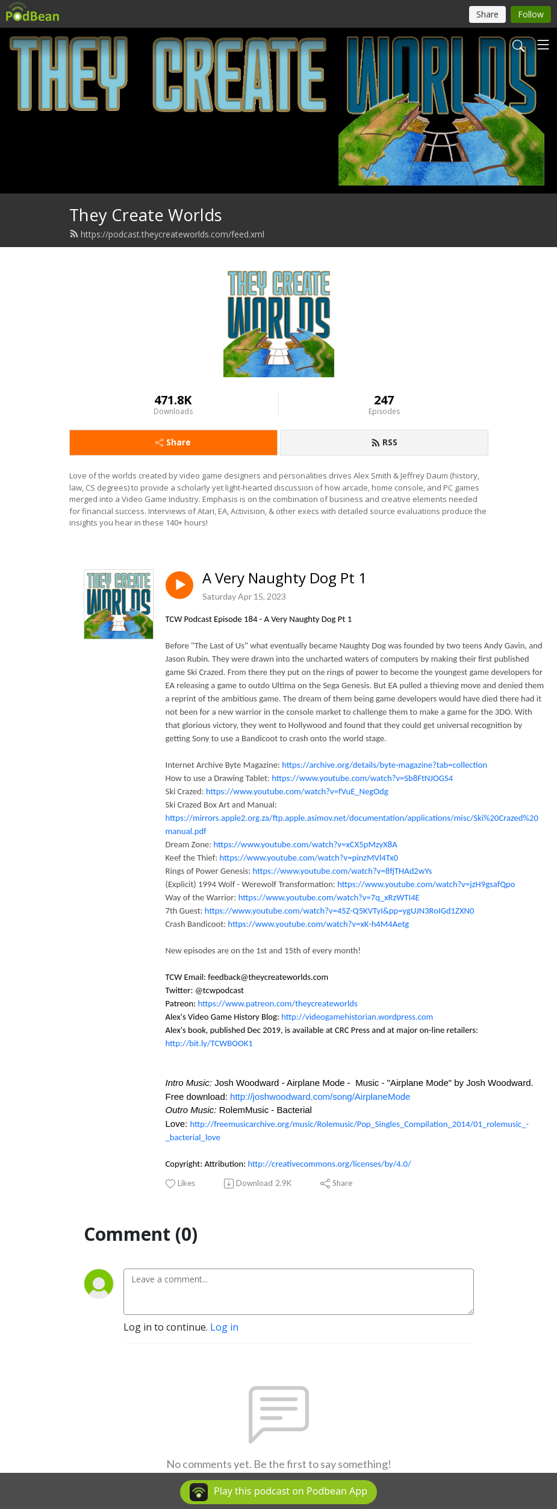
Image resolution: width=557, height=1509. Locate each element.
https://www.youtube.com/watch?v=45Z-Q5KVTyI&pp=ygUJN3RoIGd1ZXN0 (340, 910)
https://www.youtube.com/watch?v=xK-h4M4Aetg (318, 923)
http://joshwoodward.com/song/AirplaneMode (320, 1096)
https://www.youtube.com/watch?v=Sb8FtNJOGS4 (362, 778)
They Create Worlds (145, 215)
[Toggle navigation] (543, 44)
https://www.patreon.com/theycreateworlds (277, 1003)
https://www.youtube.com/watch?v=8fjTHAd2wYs (342, 870)
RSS (384, 442)
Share (173, 442)
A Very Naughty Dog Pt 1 (284, 578)
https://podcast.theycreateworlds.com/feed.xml (166, 234)
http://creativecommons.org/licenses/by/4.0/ (329, 1163)
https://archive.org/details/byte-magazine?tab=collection (384, 764)
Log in (224, 1327)
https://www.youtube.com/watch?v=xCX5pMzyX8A (305, 844)
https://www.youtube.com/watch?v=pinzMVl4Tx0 (308, 857)
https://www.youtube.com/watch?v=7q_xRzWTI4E (329, 897)
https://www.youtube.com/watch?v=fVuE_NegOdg (297, 791)
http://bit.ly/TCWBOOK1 (209, 1043)
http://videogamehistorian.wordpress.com (357, 1016)
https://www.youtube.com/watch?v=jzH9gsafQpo (426, 884)
